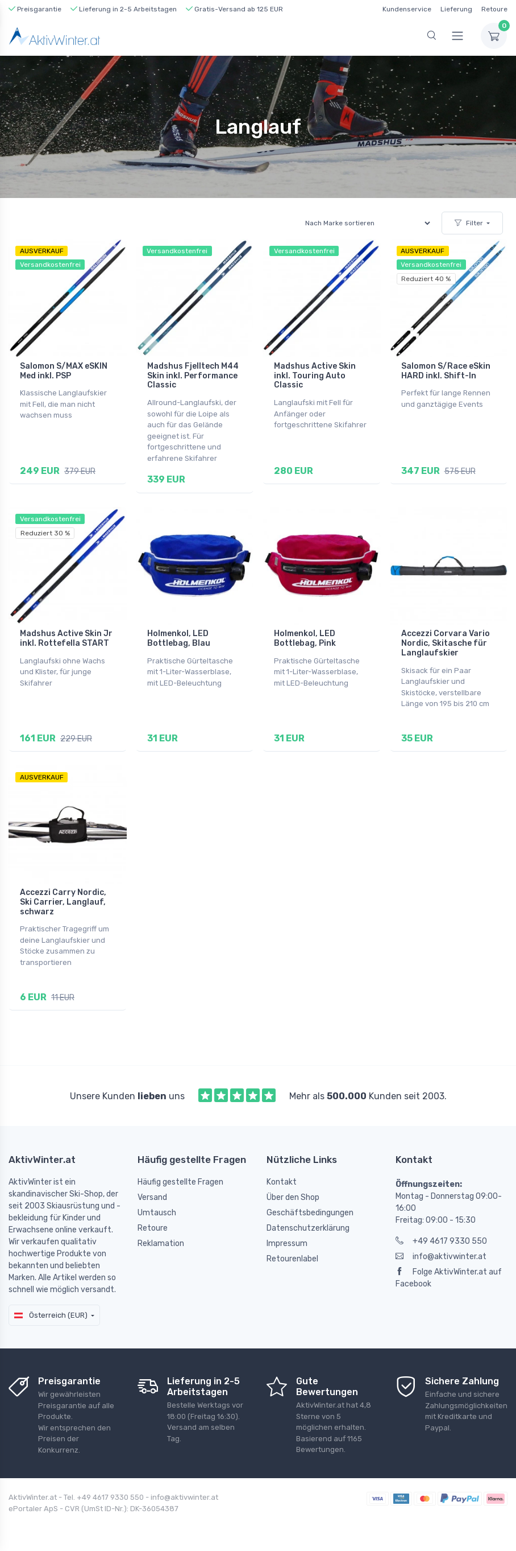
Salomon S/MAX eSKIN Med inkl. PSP (63, 371)
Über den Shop (293, 1193)
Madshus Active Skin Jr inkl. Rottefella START (66, 637)
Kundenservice (406, 9)
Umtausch (157, 1209)
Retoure (494, 9)
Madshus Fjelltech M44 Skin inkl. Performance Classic (193, 375)
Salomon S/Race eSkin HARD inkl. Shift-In (445, 371)
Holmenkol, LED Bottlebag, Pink (305, 637)
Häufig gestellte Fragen (180, 1178)
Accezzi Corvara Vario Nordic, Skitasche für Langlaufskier (445, 642)
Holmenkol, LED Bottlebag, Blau (178, 637)
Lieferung (456, 9)
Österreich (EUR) (51, 1310)
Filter (469, 223)
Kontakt (282, 1178)
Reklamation (161, 1239)
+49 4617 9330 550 (441, 1237)
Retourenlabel (292, 1255)
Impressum (287, 1239)
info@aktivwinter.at (441, 1252)
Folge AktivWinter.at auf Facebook (449, 1274)
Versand (152, 1193)
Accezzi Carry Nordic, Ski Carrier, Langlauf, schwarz (63, 899)
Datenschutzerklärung (308, 1224)
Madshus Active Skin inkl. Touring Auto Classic (315, 375)
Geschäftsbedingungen (310, 1209)
